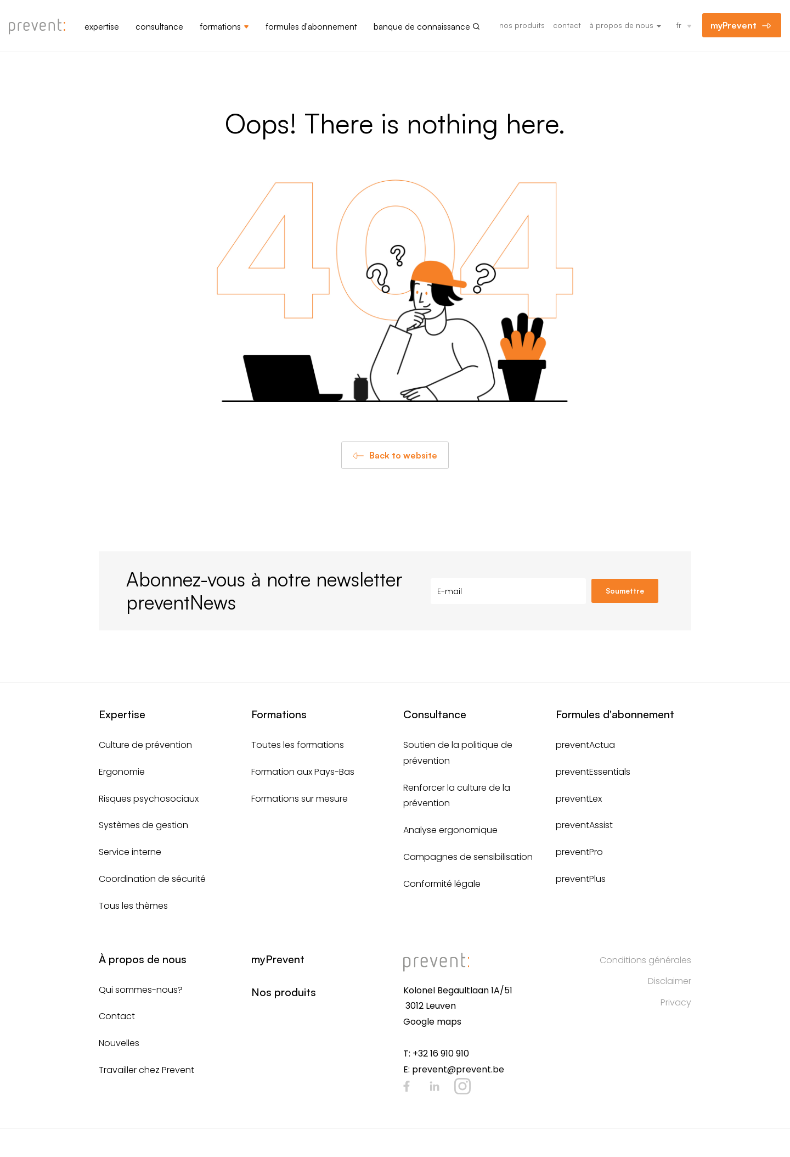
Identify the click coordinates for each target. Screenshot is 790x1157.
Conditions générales (645, 960)
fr (678, 25)
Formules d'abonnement (311, 26)
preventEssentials (593, 771)
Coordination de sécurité (152, 879)
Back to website (403, 455)
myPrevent (733, 25)
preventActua (585, 745)
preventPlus (581, 879)
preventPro (579, 852)
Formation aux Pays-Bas (302, 771)
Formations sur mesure (299, 798)
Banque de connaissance (422, 26)
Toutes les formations (297, 745)
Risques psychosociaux (149, 798)
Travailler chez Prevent (146, 1070)
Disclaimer (669, 981)
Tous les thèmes (133, 905)
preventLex (579, 798)
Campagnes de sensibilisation (468, 857)
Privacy (676, 1002)
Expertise (101, 26)
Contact (567, 25)
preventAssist (584, 825)
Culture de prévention (145, 745)
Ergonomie (122, 771)
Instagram (462, 1086)
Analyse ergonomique (450, 830)
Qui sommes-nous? (141, 989)
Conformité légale (442, 883)
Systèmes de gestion (143, 825)
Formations (220, 26)
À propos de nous (625, 25)
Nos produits (522, 25)
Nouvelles (119, 1043)
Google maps (432, 1021)
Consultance (159, 26)
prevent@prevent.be (458, 1069)
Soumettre (625, 590)
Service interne (130, 852)
